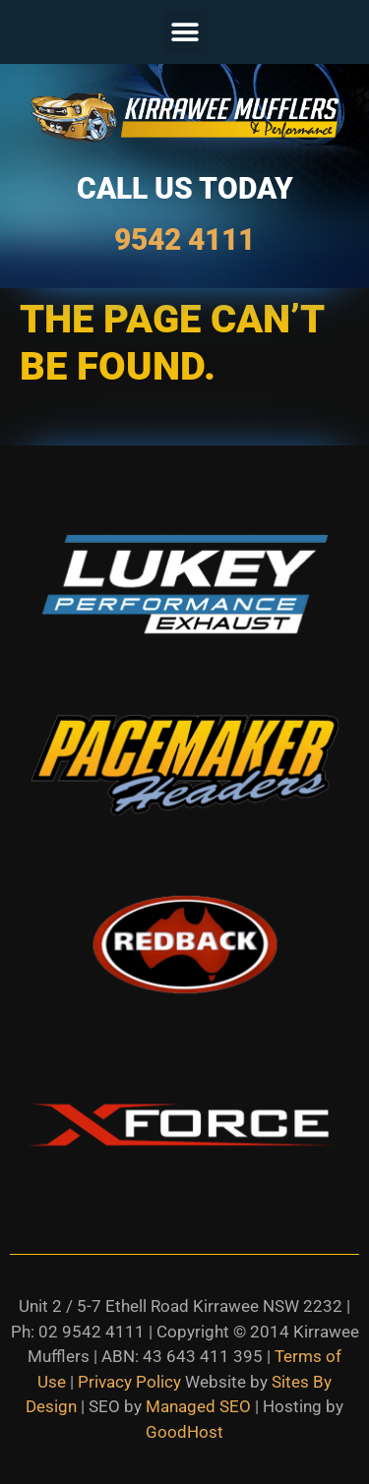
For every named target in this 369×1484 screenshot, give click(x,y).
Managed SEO (198, 1406)
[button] (184, 32)
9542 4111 (184, 239)
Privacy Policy (129, 1382)
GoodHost (184, 1432)
